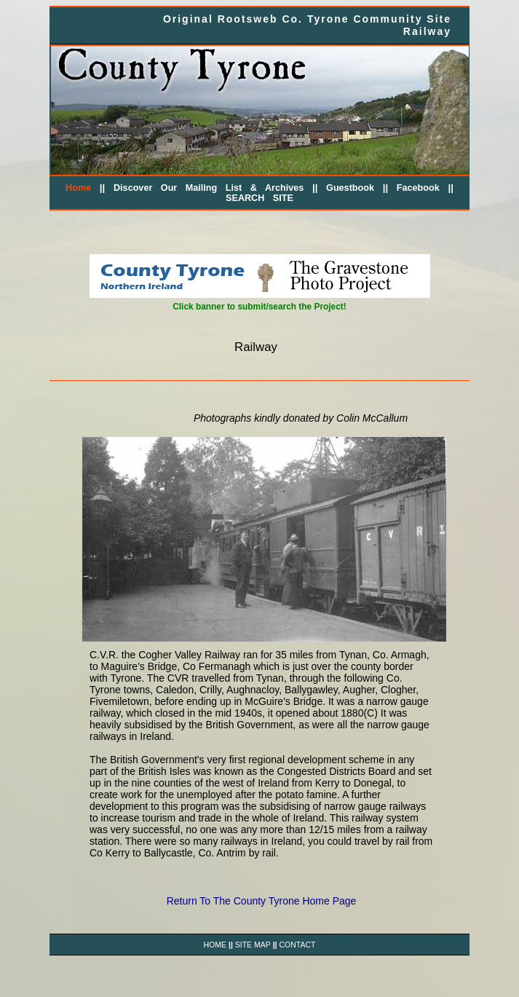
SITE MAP (253, 944)
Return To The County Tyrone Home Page (262, 901)
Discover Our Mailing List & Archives (209, 188)
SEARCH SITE (259, 198)
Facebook (418, 188)
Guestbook (350, 188)
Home (78, 188)
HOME (215, 944)
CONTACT (297, 944)
